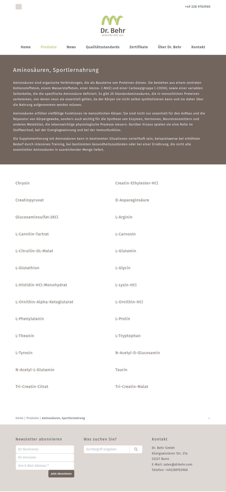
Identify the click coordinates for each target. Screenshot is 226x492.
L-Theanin (25, 336)
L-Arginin (124, 217)
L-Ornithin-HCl (129, 302)
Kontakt (198, 47)
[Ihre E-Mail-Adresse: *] (45, 466)
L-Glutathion (28, 268)
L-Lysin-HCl (126, 285)
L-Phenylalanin (30, 319)
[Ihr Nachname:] (45, 450)
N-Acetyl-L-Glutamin (35, 370)
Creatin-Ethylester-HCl (137, 183)
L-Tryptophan (128, 336)
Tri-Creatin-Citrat (32, 387)
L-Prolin (122, 319)
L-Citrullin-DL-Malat (34, 251)
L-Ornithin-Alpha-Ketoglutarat (45, 302)
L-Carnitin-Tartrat (32, 234)
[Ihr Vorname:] (45, 458)
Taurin (121, 370)
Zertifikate (138, 47)
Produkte (49, 47)
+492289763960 (176, 471)
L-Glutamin (125, 251)
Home (26, 47)
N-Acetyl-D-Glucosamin (137, 353)
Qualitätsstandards (102, 47)
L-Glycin (123, 268)
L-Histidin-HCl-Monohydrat (41, 285)
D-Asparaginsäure (132, 200)
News (71, 47)
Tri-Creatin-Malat (131, 387)
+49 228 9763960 (198, 7)
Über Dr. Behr (170, 47)
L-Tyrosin (24, 353)
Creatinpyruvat (30, 200)
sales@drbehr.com (178, 465)
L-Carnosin (125, 234)
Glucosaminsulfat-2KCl (37, 217)
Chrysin (23, 183)
